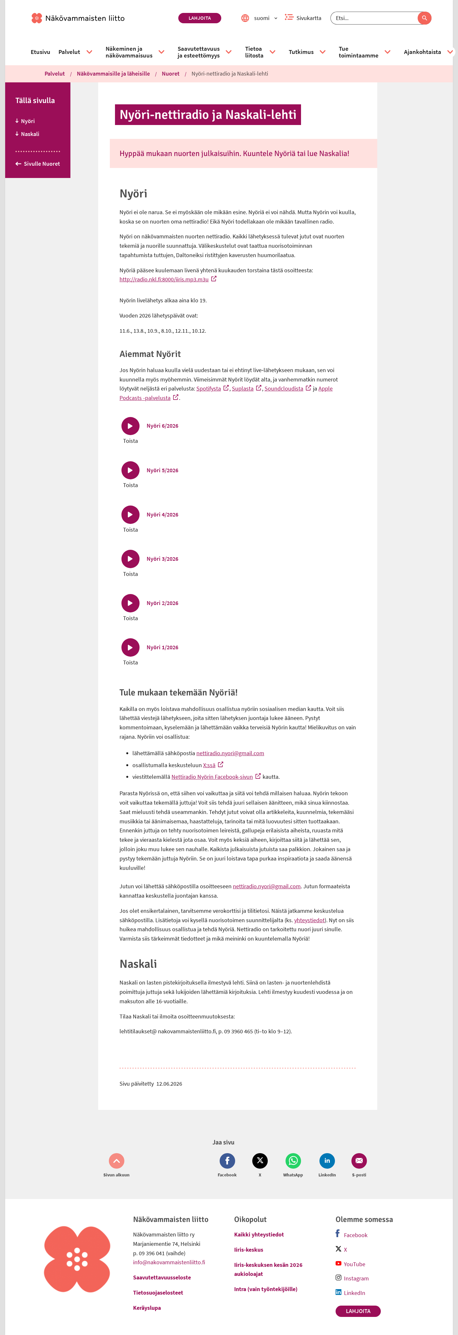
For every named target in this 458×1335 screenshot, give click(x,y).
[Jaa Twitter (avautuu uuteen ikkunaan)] (260, 1165)
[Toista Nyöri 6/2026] (130, 431)
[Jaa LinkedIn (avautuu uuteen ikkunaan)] (327, 1165)
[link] (102, 18)
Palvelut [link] (55, 73)
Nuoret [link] (171, 73)
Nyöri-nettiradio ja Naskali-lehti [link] (230, 73)
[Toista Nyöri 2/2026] (130, 608)
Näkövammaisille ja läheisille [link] (113, 73)
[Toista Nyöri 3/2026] (130, 563)
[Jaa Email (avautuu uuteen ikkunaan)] (358, 1165)
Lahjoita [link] (200, 18)
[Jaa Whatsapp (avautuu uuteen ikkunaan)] (293, 1165)
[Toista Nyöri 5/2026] (130, 475)
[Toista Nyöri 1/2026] (130, 652)
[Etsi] (381, 18)
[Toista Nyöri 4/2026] (130, 519)
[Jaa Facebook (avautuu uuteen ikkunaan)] (228, 1165)
